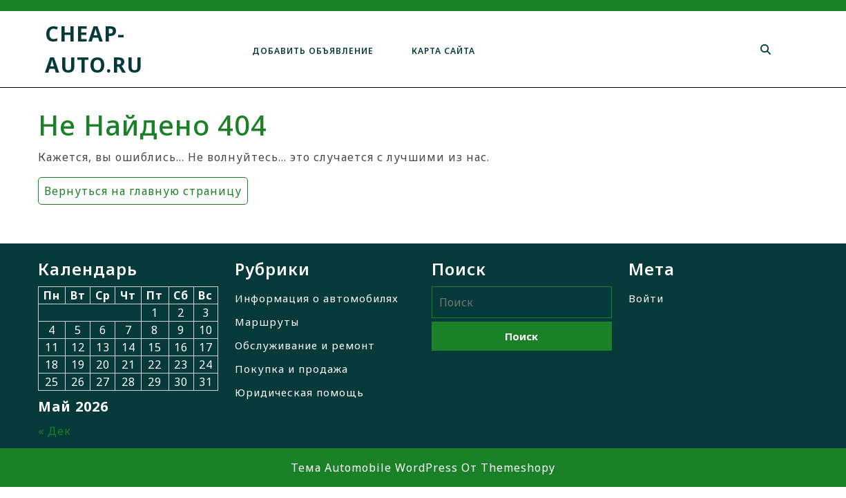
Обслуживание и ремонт (305, 345)
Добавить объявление (313, 51)
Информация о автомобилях (316, 298)
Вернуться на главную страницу (140, 188)
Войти (646, 298)
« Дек (54, 431)
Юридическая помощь (299, 392)
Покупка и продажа (291, 369)
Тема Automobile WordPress (374, 467)
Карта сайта (443, 51)
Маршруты (267, 322)
